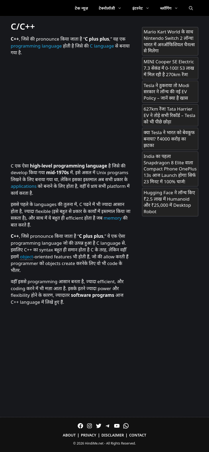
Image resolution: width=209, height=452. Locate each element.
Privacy (88, 435)
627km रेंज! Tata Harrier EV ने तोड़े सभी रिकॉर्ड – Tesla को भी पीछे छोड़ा (169, 115)
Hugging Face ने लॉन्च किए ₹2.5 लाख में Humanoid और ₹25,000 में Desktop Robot (169, 202)
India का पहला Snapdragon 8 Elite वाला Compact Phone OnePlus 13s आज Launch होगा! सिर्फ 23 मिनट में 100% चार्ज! (170, 169)
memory (113, 218)
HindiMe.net (94, 443)
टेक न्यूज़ (81, 8)
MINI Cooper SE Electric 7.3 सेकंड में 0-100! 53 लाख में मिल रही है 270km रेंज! (169, 68)
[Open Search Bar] (191, 8)
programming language (36, 46)
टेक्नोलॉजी (113, 8)
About (69, 435)
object (26, 257)
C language (102, 46)
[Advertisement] (71, 109)
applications (23, 186)
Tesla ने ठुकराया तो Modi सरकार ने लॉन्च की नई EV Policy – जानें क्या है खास (166, 91)
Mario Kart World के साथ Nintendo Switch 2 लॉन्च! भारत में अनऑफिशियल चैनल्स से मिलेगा (169, 41)
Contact (137, 435)
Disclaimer (113, 435)
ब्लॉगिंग (172, 8)
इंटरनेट (143, 8)
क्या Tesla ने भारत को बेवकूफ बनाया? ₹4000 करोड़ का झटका (169, 138)
